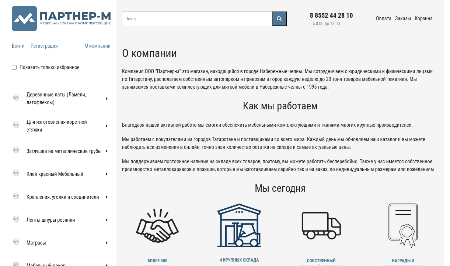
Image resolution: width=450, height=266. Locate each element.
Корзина (424, 18)
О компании (98, 46)
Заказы (403, 18)
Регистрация (44, 46)
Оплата (383, 18)
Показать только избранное (50, 67)
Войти (18, 46)
